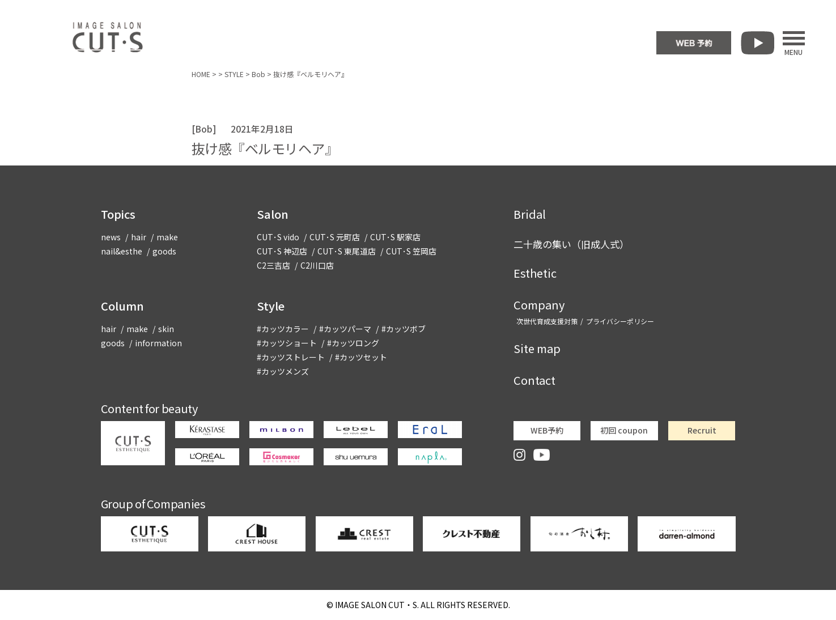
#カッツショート (287, 343)
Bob (258, 74)
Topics (118, 214)
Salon (272, 214)
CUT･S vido (278, 237)
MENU (794, 43)
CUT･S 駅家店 (395, 237)
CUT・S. (377, 604)
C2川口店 (317, 265)
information (158, 343)
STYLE (234, 74)
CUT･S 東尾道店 (346, 251)
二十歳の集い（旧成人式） (571, 244)
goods (164, 251)
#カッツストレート (291, 357)
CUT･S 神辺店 (282, 251)
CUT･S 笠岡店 (411, 251)
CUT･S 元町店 (334, 237)
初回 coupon (624, 430)
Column (122, 306)
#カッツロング (353, 343)
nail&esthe (121, 251)
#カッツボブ (403, 328)
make (167, 237)
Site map (537, 348)
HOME (201, 74)
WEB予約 (547, 430)
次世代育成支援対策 (547, 321)
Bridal (530, 214)
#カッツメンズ (283, 371)
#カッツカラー (283, 328)
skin (166, 328)
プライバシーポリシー (620, 321)
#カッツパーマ (345, 328)
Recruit (702, 430)
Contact (534, 380)
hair (138, 237)
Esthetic (535, 273)
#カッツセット (361, 357)
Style (271, 306)
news (111, 237)
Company (539, 304)
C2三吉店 (273, 265)
